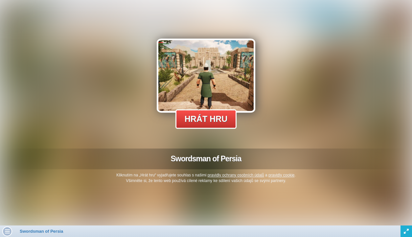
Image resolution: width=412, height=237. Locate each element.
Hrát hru (206, 118)
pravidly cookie (281, 175)
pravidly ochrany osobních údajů (236, 175)
